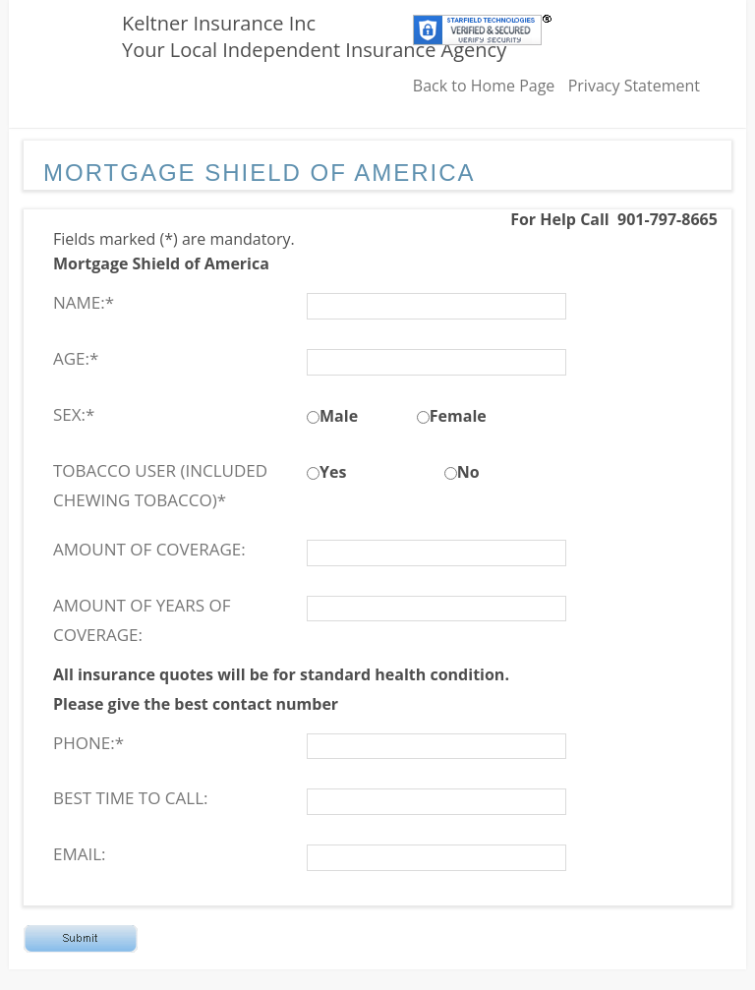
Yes (332, 472)
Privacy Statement (634, 85)
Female (458, 416)
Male (338, 416)
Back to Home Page (484, 85)
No (468, 472)
